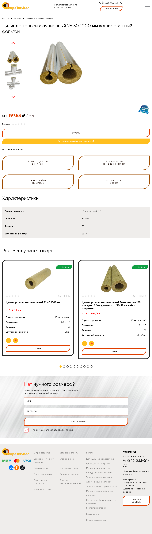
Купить (38, 348)
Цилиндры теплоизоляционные (39, 18)
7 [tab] (81, 366)
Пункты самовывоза (96, 520)
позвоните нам (111, 9)
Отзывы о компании (69, 468)
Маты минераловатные (98, 468)
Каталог (17, 18)
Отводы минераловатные (99, 472)
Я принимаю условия (52, 430)
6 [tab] (78, 366)
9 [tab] (88, 366)
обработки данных (63, 430)
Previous (13, 43)
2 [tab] (64, 366)
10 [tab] (91, 366)
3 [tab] (67, 366)
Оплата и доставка (69, 474)
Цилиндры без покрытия (98, 463)
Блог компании (67, 459)
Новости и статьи (42, 489)
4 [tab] (71, 366)
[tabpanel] (38, 308)
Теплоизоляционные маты (99, 477)
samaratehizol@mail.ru (65, 5)
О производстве (42, 453)
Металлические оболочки (99, 491)
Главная (5, 18)
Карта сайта (92, 514)
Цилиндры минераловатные (100, 459)
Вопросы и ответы (69, 453)
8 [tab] (84, 366)
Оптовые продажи (43, 474)
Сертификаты (41, 468)
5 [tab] (74, 366)
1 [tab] (61, 366)
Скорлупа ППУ (93, 495)
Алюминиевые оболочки (98, 482)
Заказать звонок (136, 500)
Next (13, 97)
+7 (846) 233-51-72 (110, 3)
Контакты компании (96, 508)
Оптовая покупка (15, 149)
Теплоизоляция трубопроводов (101, 486)
